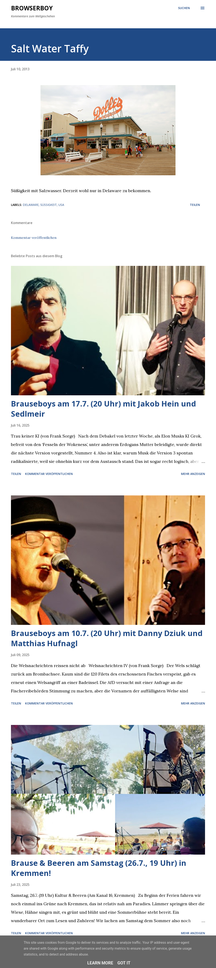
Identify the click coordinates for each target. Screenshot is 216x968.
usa (61, 205)
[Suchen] (184, 8)
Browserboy (32, 8)
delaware (31, 205)
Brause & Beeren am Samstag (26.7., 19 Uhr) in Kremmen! (98, 868)
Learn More (100, 962)
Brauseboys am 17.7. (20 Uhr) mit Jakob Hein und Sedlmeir (103, 408)
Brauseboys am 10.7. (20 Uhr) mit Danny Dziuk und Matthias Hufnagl (106, 638)
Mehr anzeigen (193, 474)
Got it (124, 962)
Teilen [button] (195, 205)
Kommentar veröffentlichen (34, 237)
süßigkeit (48, 205)
